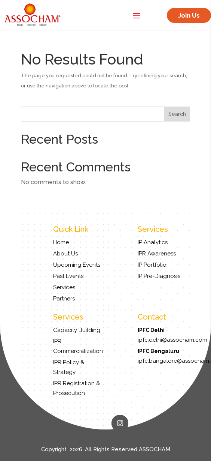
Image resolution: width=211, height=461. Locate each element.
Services (64, 287)
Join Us (189, 15)
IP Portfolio (152, 264)
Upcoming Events (76, 264)
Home (61, 242)
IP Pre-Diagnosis (159, 276)
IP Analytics (153, 242)
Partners (64, 298)
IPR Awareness (157, 253)
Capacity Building (76, 330)
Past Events (68, 276)
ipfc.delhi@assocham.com (172, 339)
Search (177, 114)
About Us (65, 253)
